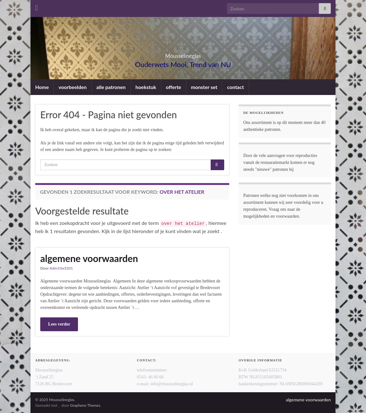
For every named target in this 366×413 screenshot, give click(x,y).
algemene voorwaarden (89, 258)
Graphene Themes (85, 405)
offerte (173, 87)
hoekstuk (146, 87)
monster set (204, 87)
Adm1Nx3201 (61, 268)
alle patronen (111, 87)
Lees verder (59, 324)
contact (235, 87)
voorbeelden (72, 87)
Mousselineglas (183, 54)
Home (42, 87)
